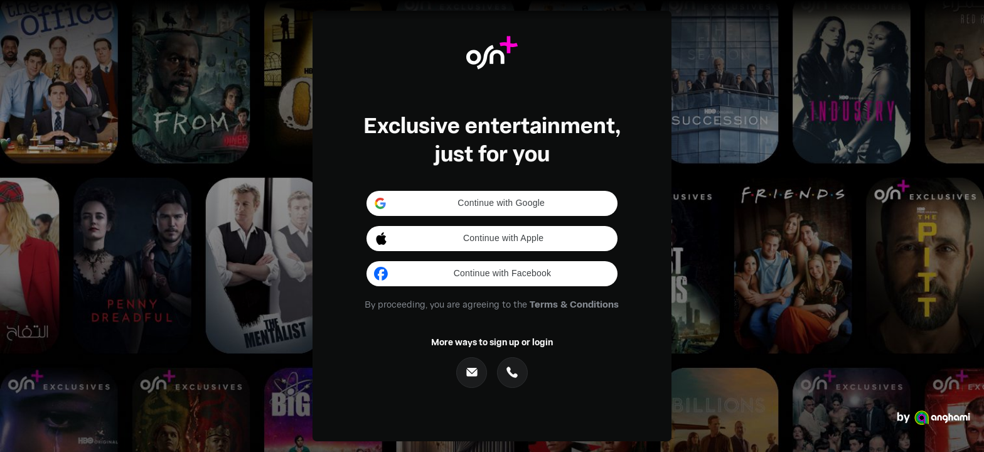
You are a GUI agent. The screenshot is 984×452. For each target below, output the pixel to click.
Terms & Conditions (574, 304)
